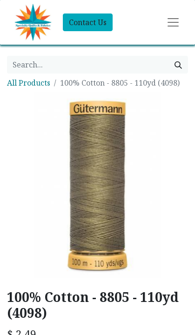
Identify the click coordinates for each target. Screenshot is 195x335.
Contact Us (88, 22)
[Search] (178, 65)
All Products (28, 83)
